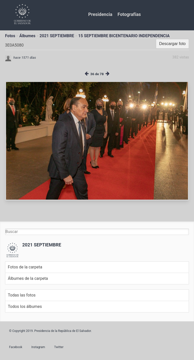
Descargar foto (172, 43)
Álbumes (27, 35)
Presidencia (100, 14)
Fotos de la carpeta (25, 267)
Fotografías (129, 14)
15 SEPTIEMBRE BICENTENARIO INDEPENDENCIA (124, 35)
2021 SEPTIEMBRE (57, 35)
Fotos (10, 35)
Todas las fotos (22, 295)
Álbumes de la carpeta (28, 278)
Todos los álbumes (25, 306)
